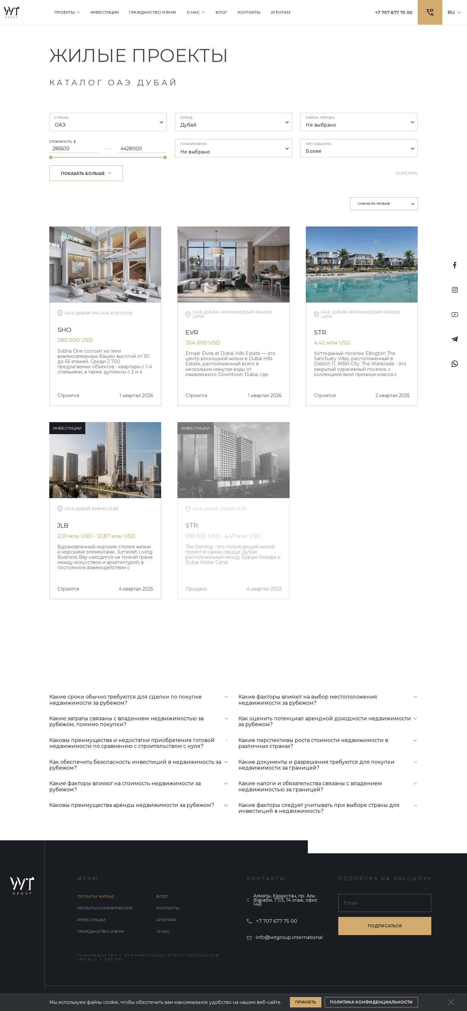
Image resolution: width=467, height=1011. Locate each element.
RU (455, 12)
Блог (162, 897)
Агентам (166, 920)
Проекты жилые (95, 897)
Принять (305, 1002)
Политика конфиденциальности (371, 1002)
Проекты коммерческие (105, 908)
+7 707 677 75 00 (392, 12)
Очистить (407, 173)
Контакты (168, 908)
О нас (163, 932)
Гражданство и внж (100, 932)
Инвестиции (91, 920)
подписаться (385, 926)
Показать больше (86, 173)
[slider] (51, 157)
